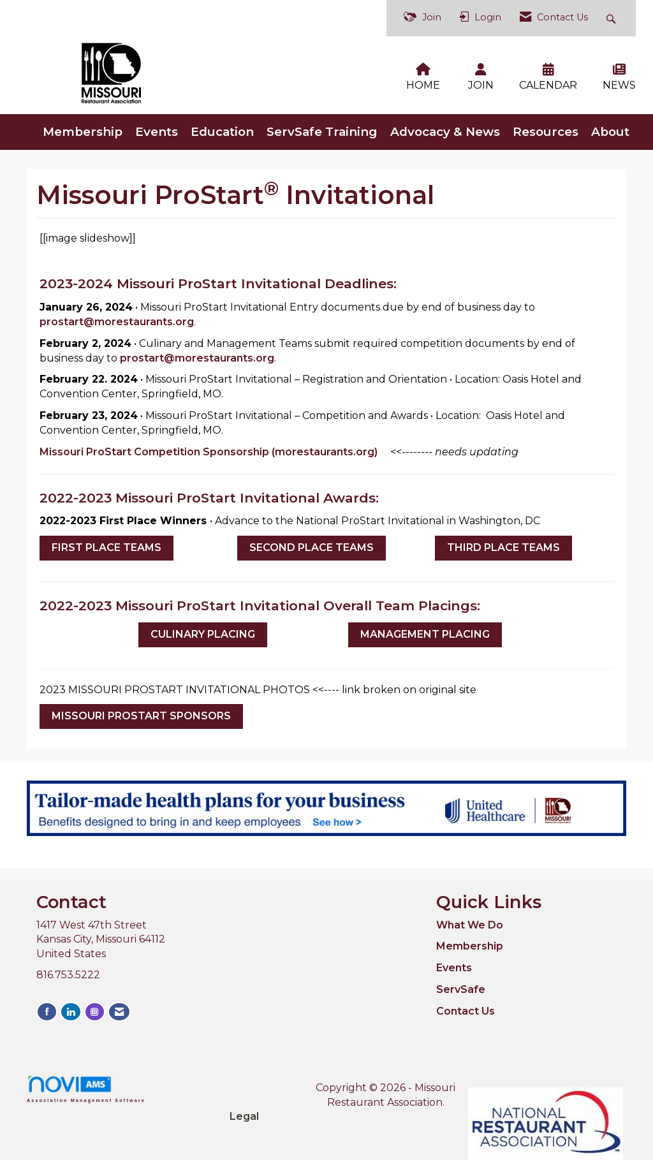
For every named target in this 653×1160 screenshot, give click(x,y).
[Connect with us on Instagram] (92, 1002)
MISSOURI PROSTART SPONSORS (141, 707)
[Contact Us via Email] (116, 1002)
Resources (545, 122)
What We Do (469, 916)
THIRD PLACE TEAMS (503, 538)
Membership (82, 122)
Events (156, 122)
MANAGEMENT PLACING (425, 625)
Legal (435, 1079)
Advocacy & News (445, 122)
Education (222, 122)
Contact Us (465, 1002)
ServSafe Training (322, 122)
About (610, 122)
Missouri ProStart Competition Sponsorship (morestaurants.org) (209, 443)
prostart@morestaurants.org (117, 313)
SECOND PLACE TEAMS (311, 538)
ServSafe (460, 980)
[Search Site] (612, 18)
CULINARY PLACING (202, 625)
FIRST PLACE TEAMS (106, 538)
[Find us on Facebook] (46, 1002)
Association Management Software (86, 1080)
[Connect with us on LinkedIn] (69, 1002)
